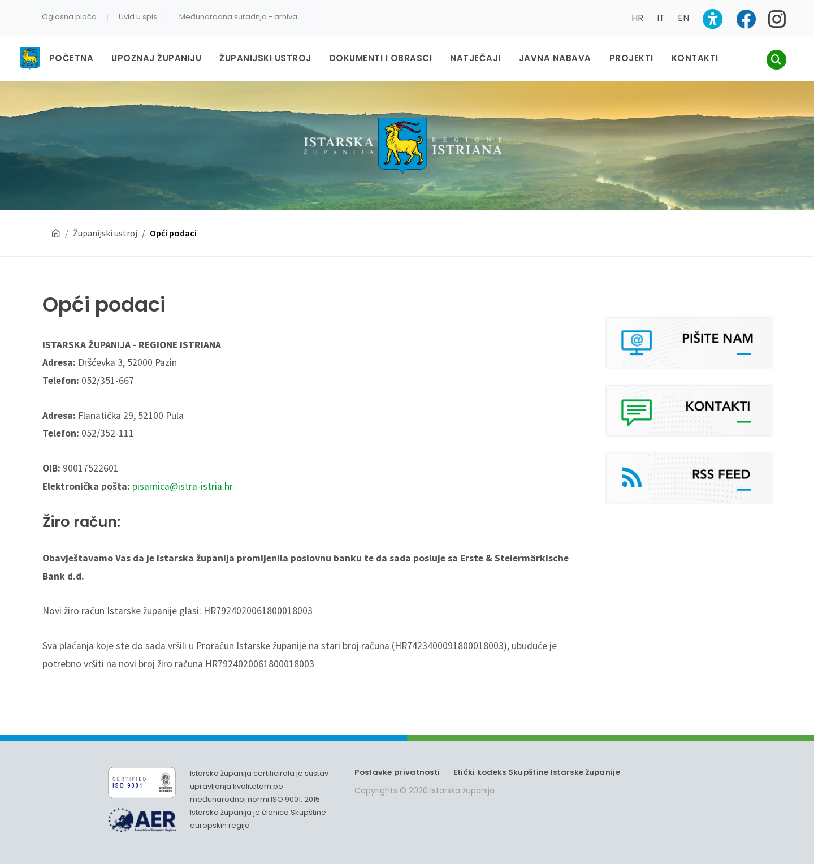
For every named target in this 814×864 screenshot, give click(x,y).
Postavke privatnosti (397, 772)
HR (637, 18)
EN (683, 18)
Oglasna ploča (69, 16)
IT (660, 18)
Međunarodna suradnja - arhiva (238, 16)
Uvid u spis (138, 16)
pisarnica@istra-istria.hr (182, 486)
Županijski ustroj (105, 233)
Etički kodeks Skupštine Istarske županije (536, 772)
